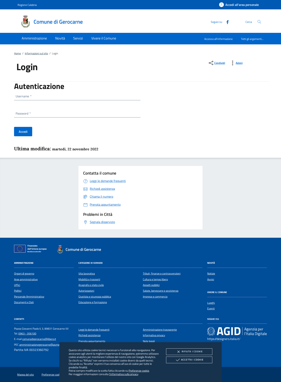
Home (17, 53)
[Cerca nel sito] (259, 22)
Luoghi (211, 303)
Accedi (23, 131)
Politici (17, 291)
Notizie (211, 273)
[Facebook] (226, 21)
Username (23, 96)
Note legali (149, 341)
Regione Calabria (27, 5)
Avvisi (210, 279)
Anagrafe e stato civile (91, 285)
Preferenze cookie (139, 371)
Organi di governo (24, 273)
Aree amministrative (26, 279)
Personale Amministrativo (29, 296)
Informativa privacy (154, 335)
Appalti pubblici (151, 285)
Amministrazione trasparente (160, 329)
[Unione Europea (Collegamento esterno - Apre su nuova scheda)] (31, 249)
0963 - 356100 (27, 333)
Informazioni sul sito (36, 53)
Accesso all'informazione (218, 39)
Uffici (17, 285)
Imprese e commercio (155, 296)
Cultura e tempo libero (155, 279)
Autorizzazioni (86, 291)
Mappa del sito (25, 374)
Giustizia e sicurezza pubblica (94, 296)
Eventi (211, 308)
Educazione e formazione (92, 302)
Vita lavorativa (86, 273)
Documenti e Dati (24, 302)
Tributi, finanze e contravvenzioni (162, 273)
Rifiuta (189, 352)
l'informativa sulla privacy (123, 374)
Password (23, 113)
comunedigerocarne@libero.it (39, 339)
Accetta (189, 360)
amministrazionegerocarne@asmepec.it (42, 345)
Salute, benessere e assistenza (160, 291)
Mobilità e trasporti (89, 279)
